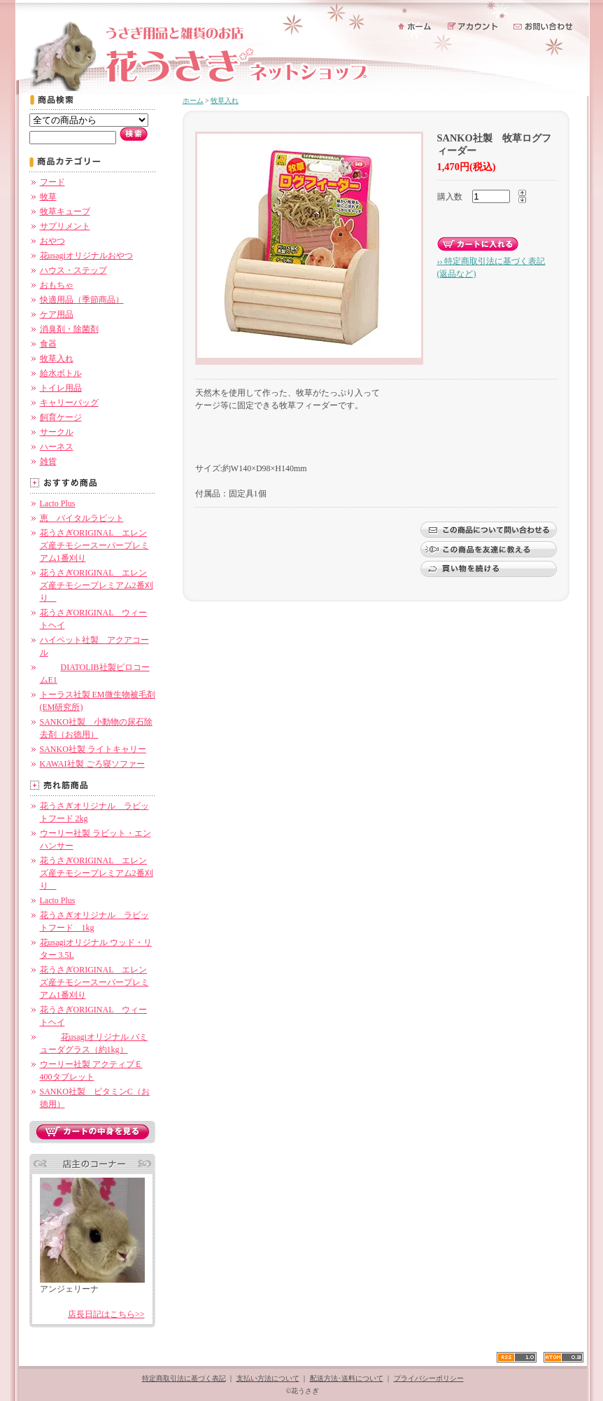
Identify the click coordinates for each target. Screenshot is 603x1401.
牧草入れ (56, 358)
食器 (48, 344)
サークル (56, 432)
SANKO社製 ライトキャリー (93, 749)
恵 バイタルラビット (82, 518)
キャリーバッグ (69, 402)
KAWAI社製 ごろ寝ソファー (92, 764)
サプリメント (65, 226)
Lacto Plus (58, 503)
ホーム (193, 100)
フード (52, 182)
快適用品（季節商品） (82, 300)
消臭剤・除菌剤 (69, 329)
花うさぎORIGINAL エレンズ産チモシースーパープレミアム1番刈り (94, 545)
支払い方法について (267, 1378)
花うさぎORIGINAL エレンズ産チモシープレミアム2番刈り (96, 585)
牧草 (48, 197)
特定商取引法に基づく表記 (184, 1378)
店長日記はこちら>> (106, 1314)
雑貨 (48, 461)
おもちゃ (56, 285)
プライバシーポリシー (429, 1378)
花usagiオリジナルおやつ (86, 255)
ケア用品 (56, 314)
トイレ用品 (61, 388)
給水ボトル (61, 373)
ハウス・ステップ (73, 270)
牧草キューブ (65, 211)
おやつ (52, 241)
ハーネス (56, 447)
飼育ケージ (61, 417)
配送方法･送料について (346, 1378)
